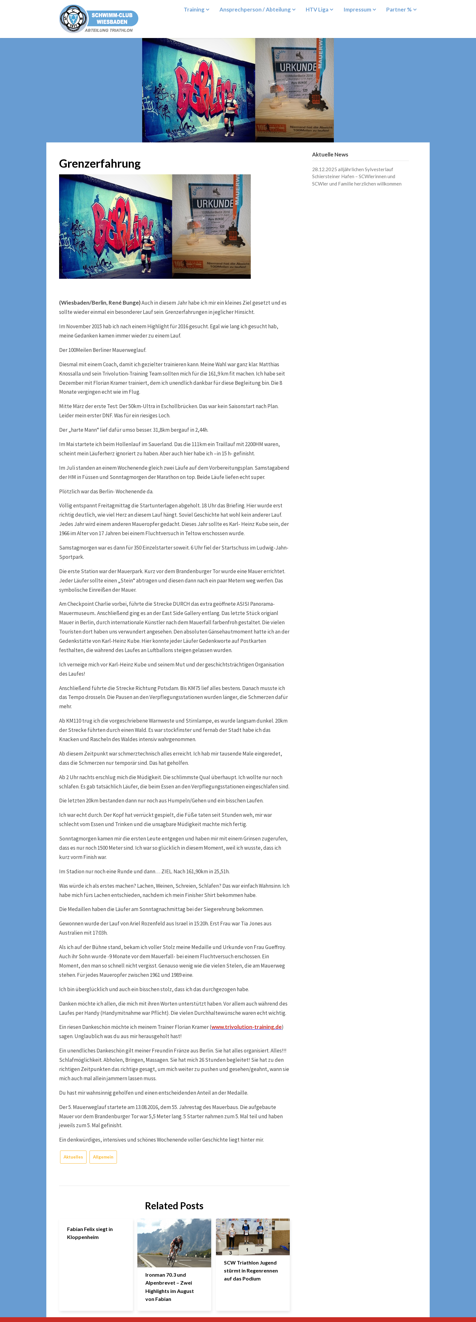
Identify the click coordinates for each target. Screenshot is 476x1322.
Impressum (357, 9)
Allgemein (103, 1156)
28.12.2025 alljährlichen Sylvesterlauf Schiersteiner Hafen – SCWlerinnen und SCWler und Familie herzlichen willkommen (357, 176)
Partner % (399, 9)
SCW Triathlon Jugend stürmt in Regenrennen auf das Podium (251, 1270)
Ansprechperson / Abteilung (255, 9)
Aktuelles (73, 1156)
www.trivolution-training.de (246, 1026)
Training (194, 9)
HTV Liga (317, 9)
